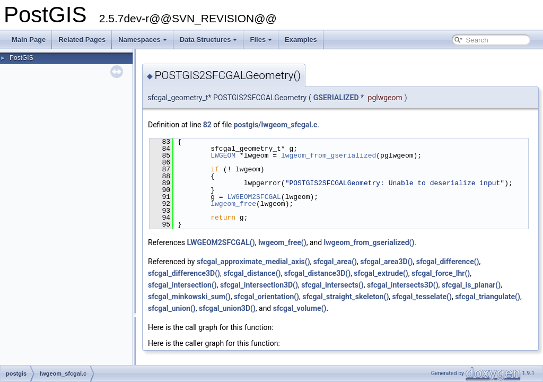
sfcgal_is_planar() (471, 285)
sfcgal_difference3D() (184, 273)
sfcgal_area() (335, 261)
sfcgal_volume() (300, 308)
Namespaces (142, 40)
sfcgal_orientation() (266, 296)
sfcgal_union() (172, 308)
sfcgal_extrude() (381, 273)
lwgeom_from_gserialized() (369, 242)
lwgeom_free (233, 204)
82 (207, 124)
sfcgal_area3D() (386, 261)
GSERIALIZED (336, 97)
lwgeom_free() (282, 242)
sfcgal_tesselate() (422, 296)
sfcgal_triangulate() (487, 296)
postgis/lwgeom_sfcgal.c (275, 124)
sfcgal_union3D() (227, 308)
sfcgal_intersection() (182, 285)
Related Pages (82, 40)
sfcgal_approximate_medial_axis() (253, 261)
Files (261, 40)
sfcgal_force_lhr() (440, 273)
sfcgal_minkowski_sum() (189, 296)
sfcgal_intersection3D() (259, 285)
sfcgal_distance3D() (317, 273)
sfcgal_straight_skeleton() (345, 296)
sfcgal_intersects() (332, 285)
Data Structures (209, 40)
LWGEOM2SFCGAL (254, 197)
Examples (301, 40)
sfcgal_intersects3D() (403, 285)
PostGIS (21, 58)
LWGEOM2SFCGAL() (221, 242)
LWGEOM (223, 155)
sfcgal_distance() (252, 273)
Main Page (29, 40)
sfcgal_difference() (447, 261)
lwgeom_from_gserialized (328, 155)
